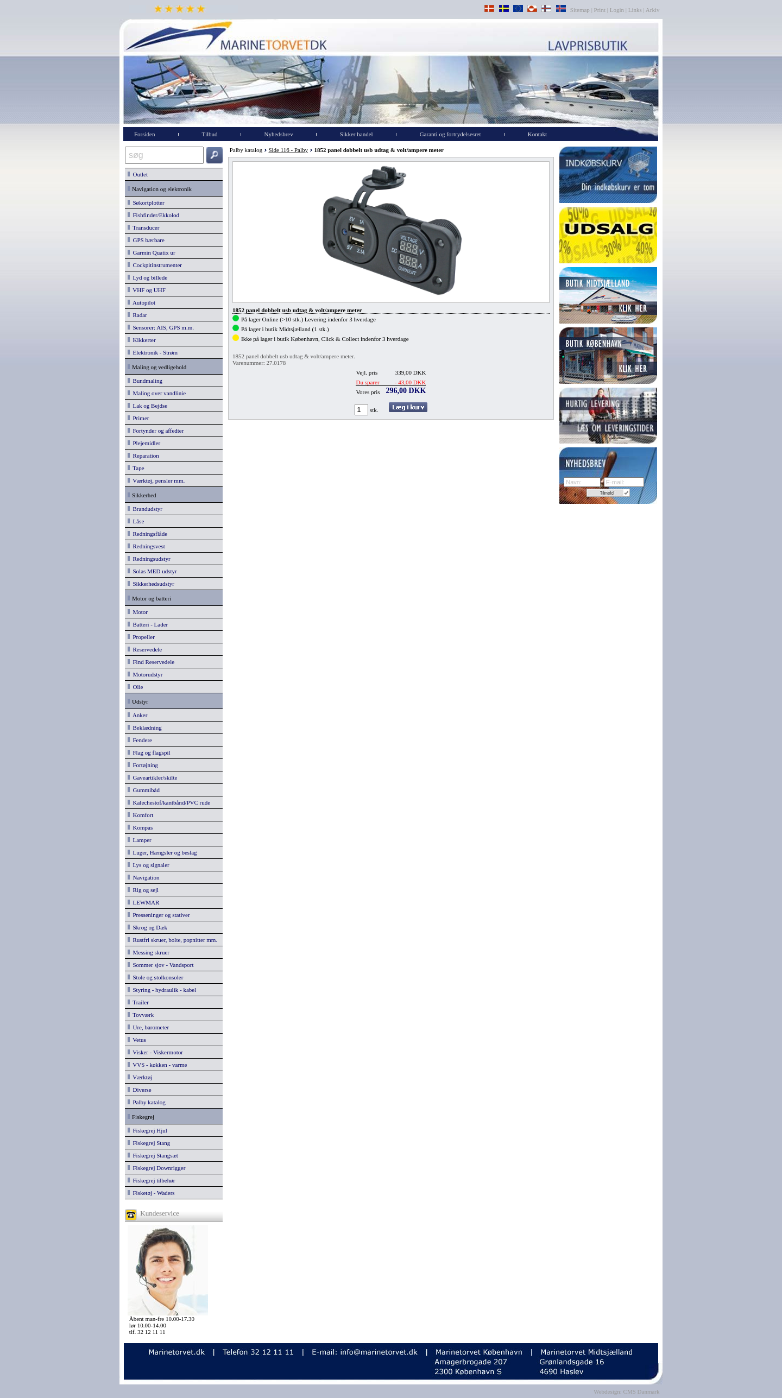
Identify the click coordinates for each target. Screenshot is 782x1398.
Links (635, 10)
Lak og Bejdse (147, 405)
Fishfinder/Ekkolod (153, 215)
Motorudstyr (145, 674)
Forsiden (144, 134)
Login (617, 10)
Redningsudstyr (149, 558)
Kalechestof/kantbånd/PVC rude (169, 802)
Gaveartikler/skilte (152, 777)
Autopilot (141, 302)
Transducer (143, 227)
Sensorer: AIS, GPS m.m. (161, 327)
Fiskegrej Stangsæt (153, 1155)
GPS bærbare (146, 240)
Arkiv (653, 10)
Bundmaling (145, 380)
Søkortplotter (146, 202)
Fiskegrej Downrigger (156, 1168)
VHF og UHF (147, 290)
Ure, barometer (148, 1027)
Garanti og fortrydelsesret (450, 134)
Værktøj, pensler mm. (156, 480)
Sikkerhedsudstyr (151, 583)
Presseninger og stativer (159, 915)
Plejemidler (144, 443)
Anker (137, 715)
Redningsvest (146, 546)
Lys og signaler (148, 865)
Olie (135, 687)
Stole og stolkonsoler (155, 977)
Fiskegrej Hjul (147, 1130)
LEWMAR (143, 902)
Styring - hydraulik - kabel (162, 989)
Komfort (140, 815)
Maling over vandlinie (157, 393)
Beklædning (145, 727)
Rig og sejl (143, 890)
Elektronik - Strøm (153, 352)
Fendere (140, 740)
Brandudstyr (145, 508)
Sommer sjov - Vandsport (160, 964)
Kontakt (537, 134)
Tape (136, 468)
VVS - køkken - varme (157, 1064)
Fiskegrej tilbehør (151, 1180)
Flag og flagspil (149, 752)
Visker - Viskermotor (155, 1052)
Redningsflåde (147, 533)
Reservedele (145, 649)
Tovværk (141, 1014)
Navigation (143, 877)
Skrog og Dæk (147, 927)
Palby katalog (147, 1102)
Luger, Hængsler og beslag (162, 852)
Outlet (138, 174)
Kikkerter (142, 340)
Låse (136, 521)
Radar (137, 315)
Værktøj (140, 1077)
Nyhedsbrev (278, 134)
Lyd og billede (147, 277)
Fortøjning (143, 765)
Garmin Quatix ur (151, 252)
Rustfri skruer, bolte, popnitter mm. (172, 940)
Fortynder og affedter (156, 430)
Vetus (137, 1039)
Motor (138, 612)
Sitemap (580, 10)
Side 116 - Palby (288, 150)
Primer (138, 418)
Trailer (138, 1002)
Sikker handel (356, 134)
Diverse (140, 1089)
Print (599, 10)
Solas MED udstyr (152, 571)
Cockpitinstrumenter (155, 265)
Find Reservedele (151, 662)
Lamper (140, 840)
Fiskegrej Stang (149, 1143)
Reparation (143, 455)
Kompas (140, 827)
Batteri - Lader (148, 624)
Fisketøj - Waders (151, 1193)
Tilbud (210, 134)
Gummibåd (144, 790)
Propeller (141, 637)
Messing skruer (148, 952)
